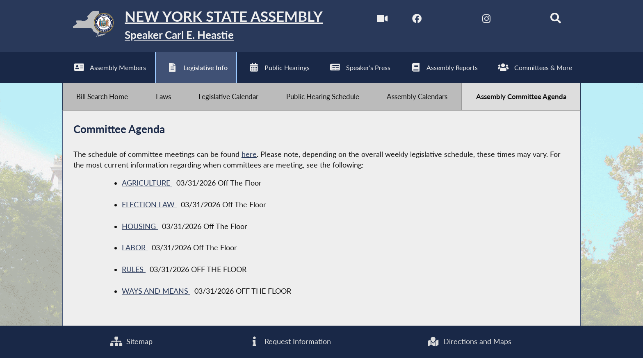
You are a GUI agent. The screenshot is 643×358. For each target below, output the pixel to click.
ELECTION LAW (149, 205)
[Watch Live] (382, 20)
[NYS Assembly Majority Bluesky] (520, 20)
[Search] (555, 20)
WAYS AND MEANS (156, 291)
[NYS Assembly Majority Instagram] (486, 20)
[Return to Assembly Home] (192, 26)
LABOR (135, 248)
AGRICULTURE (147, 183)
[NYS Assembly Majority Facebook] (417, 20)
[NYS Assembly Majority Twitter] (451, 20)
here (249, 154)
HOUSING (140, 226)
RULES (134, 269)
